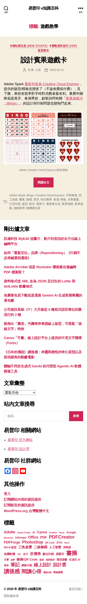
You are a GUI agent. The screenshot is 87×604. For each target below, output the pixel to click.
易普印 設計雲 (18, 449)
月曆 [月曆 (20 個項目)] (6, 559)
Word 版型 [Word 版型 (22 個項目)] (10, 547)
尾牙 (36, 199)
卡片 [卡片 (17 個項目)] (19, 554)
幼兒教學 (46, 199)
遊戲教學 (19, 208)
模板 (63, 199)
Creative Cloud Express (49, 195)
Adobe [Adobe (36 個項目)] (9, 532)
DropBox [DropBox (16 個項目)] (53, 532)
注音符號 (14, 203)
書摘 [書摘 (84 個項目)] (71, 553)
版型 (25, 203)
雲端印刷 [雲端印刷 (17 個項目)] (47, 572)
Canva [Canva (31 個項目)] (42, 532)
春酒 (56, 199)
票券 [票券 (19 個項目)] (6, 565)
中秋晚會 (71, 195)
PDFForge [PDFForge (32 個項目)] (12, 542)
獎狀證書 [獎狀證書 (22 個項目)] (62, 559)
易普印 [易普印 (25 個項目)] (60, 554)
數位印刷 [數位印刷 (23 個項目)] (48, 554)
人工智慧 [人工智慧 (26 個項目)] (55, 547)
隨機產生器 (33, 208)
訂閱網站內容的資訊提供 (22, 499)
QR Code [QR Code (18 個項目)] (49, 542)
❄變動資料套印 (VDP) (63, 45)
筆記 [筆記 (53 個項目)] (15, 564)
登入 (7, 494)
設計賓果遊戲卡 (43, 60)
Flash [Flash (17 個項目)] (62, 532)
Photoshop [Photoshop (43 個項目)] (32, 542)
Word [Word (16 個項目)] (66, 543)
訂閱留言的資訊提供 (19, 505)
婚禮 (29, 199)
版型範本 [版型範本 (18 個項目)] (50, 559)
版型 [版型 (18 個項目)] (41, 559)
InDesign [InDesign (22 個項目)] (20, 537)
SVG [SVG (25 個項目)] (59, 542)
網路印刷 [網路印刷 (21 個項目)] (26, 565)
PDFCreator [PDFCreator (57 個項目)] (62, 536)
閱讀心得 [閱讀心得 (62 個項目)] (31, 571)
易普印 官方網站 (20, 440)
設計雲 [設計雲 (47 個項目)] (59, 564)
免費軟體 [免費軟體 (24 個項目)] (9, 554)
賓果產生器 (53, 203)
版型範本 (43, 50)
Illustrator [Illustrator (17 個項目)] (8, 538)
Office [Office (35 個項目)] (33, 537)
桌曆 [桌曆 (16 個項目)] (13, 560)
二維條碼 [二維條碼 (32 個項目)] (40, 547)
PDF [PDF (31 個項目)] (43, 537)
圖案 (22, 199)
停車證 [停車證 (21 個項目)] (67, 547)
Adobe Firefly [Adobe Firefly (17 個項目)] (24, 532)
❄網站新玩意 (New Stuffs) (28, 45)
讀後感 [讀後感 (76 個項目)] (12, 571)
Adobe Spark (17, 195)
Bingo (30, 195)
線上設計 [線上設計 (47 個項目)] (42, 564)
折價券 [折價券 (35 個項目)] (35, 554)
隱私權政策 (11, 595)
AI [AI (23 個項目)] (33, 532)
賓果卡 (40, 203)
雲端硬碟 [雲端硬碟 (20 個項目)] (58, 572)
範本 (32, 203)
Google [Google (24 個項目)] (71, 532)
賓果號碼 (67, 203)
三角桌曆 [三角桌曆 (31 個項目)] (25, 547)
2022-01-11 (57, 69)
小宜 (38, 69)
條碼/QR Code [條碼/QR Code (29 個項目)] (26, 559)
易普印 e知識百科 (43, 8)
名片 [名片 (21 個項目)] (25, 554)
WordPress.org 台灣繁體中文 (26, 511)
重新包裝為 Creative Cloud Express (52, 84)
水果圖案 (73, 199)
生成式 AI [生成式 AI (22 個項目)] (74, 559)
